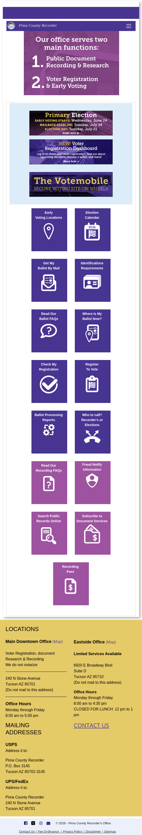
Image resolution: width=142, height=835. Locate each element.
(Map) (57, 641)
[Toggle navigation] (128, 26)
